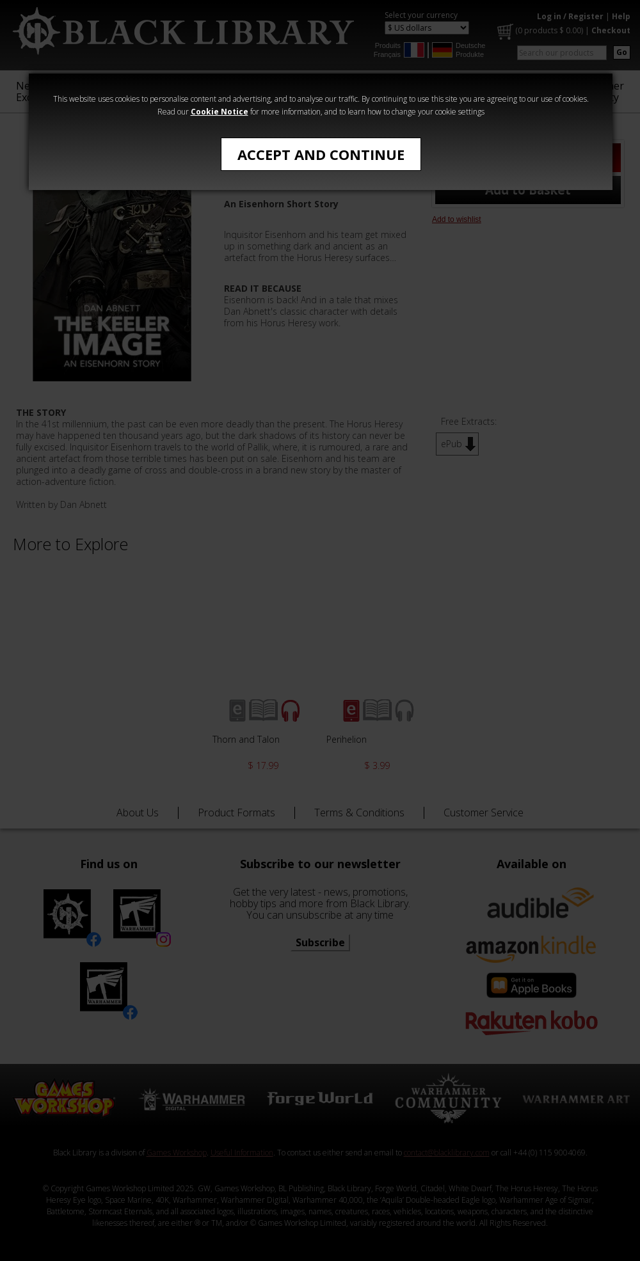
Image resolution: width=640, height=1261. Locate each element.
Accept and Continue (320, 154)
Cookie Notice (219, 111)
